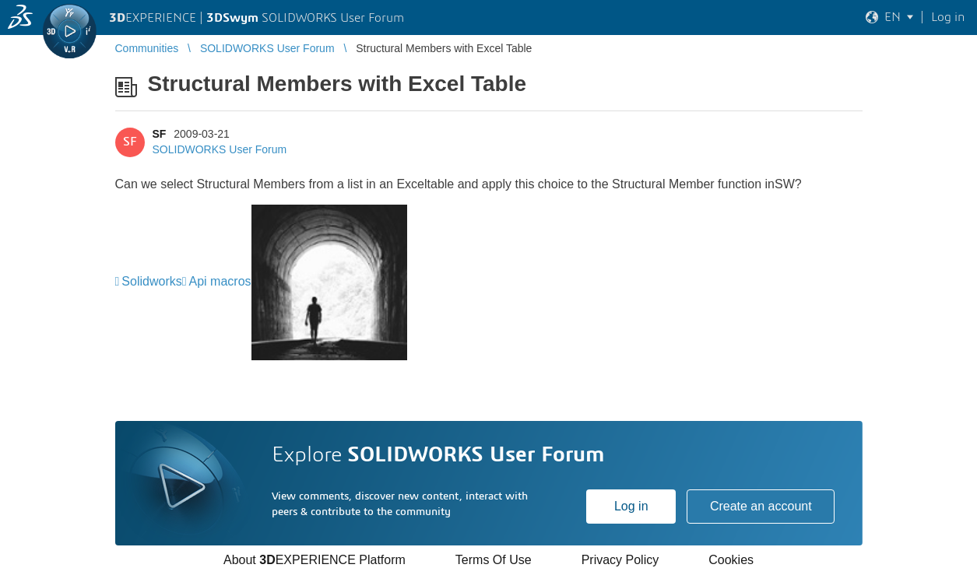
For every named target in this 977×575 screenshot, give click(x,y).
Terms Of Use (493, 559)
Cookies (731, 559)
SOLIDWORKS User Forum (220, 149)
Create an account (761, 506)
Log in (631, 506)
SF (160, 134)
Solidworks (151, 281)
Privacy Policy (620, 559)
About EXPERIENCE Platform (314, 559)
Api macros (220, 281)
